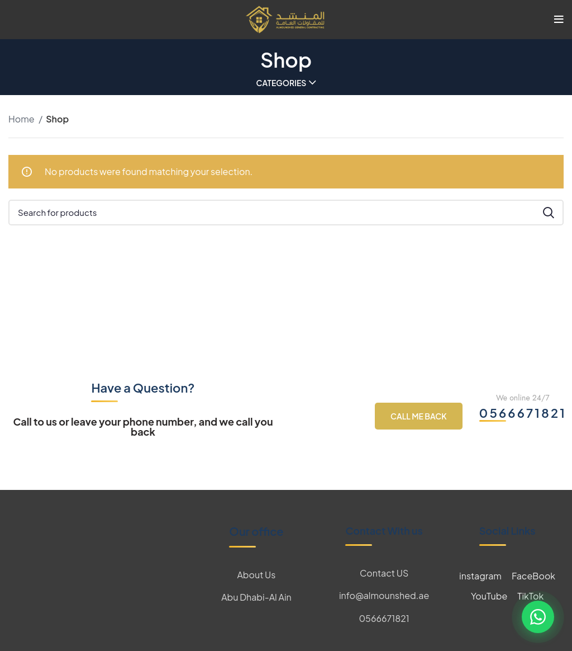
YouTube (489, 596)
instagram (480, 576)
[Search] (286, 212)
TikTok (530, 596)
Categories (281, 83)
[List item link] (256, 575)
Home (22, 119)
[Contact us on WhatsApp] (538, 617)
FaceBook (533, 576)
